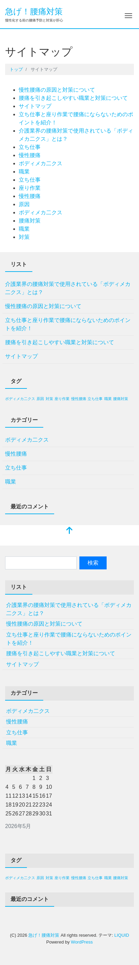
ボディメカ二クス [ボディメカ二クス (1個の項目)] (20, 399)
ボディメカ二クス (40, 163)
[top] (69, 531)
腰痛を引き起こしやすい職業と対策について (73, 98)
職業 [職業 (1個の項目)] (108, 399)
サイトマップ (35, 106)
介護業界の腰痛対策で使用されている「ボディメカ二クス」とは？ (67, 288)
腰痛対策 (30, 221)
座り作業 (30, 188)
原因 (24, 204)
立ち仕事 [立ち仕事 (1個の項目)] (95, 399)
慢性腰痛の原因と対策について (57, 90)
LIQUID (121, 935)
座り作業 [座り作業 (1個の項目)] (62, 399)
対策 (24, 237)
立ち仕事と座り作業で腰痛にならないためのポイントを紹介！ (67, 324)
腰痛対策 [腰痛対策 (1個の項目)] (120, 399)
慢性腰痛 (30, 155)
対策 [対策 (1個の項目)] (49, 399)
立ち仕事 (30, 147)
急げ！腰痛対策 (34, 11)
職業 (24, 171)
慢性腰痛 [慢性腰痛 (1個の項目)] (78, 399)
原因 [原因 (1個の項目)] (40, 399)
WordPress (82, 942)
